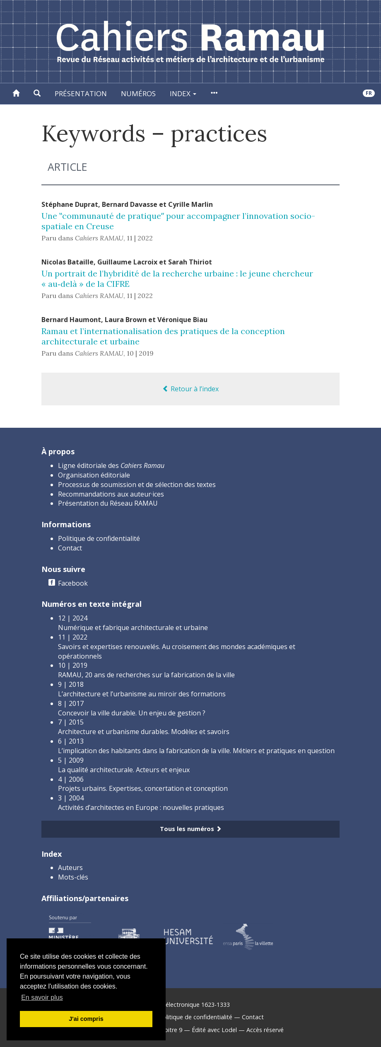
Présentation (81, 93)
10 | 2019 (140, 353)
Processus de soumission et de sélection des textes (137, 484)
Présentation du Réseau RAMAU (108, 503)
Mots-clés (73, 877)
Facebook (73, 583)
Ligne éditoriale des (111, 465)
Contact (70, 548)
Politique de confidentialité (99, 538)
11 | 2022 (140, 238)
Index (183, 93)
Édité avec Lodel (214, 1030)
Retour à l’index (190, 388)
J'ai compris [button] (86, 1018)
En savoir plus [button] (42, 997)
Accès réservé (265, 1030)
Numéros (138, 93)
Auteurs (70, 867)
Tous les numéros (191, 829)
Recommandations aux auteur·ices (111, 494)
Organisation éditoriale (94, 475)
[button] (37, 93)
